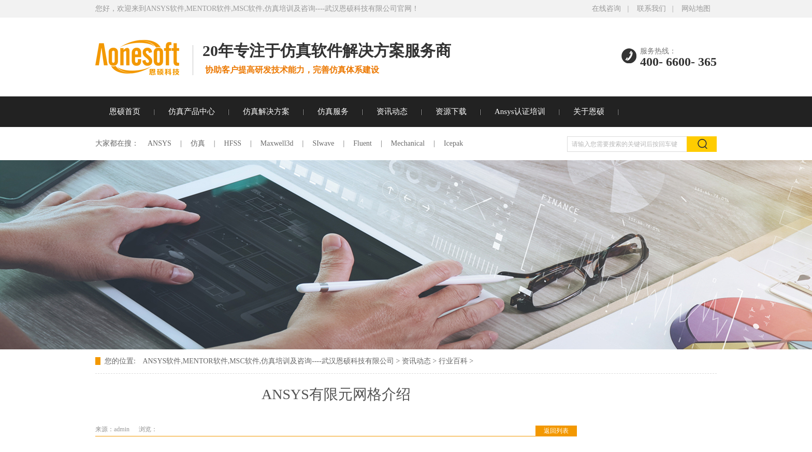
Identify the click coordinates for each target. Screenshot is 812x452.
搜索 (702, 144)
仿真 (198, 143)
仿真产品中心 (191, 111)
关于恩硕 (588, 111)
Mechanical (408, 143)
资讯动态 (392, 111)
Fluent (362, 143)
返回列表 (556, 430)
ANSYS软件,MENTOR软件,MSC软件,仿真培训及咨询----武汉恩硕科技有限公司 (268, 361)
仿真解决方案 (266, 111)
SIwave (323, 143)
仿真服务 (333, 111)
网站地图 (696, 8)
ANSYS (159, 143)
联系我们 (651, 8)
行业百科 (453, 361)
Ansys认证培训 (520, 111)
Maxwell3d (277, 143)
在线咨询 (606, 8)
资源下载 (451, 111)
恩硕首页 (124, 111)
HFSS (232, 143)
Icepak (453, 143)
